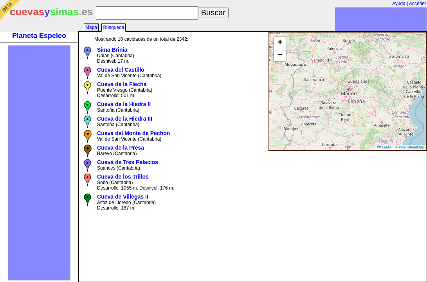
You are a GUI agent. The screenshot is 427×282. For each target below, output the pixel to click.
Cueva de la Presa (120, 148)
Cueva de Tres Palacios (127, 162)
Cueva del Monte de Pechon (133, 133)
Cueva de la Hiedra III (124, 119)
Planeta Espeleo (39, 36)
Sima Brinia (112, 50)
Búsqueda (113, 27)
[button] (280, 43)
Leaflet (385, 147)
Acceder (417, 3)
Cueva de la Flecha (121, 84)
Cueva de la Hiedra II (124, 104)
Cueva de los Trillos (123, 177)
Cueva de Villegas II (122, 196)
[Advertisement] (39, 162)
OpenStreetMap (411, 147)
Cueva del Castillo (120, 70)
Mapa (91, 27)
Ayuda (398, 3)
